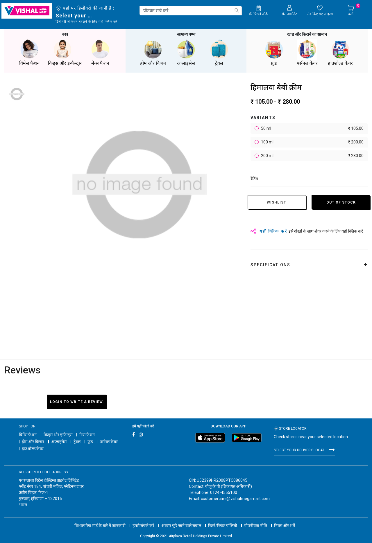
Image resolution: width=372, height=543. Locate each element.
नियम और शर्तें (284, 525)
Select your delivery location (75, 15)
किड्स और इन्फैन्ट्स (58, 434)
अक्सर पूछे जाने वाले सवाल (181, 525)
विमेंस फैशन (28, 434)
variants (263, 117)
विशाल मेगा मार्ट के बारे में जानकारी (100, 525)
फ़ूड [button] (274, 52)
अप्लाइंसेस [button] (186, 52)
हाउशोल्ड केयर (33, 448)
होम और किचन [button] (152, 52)
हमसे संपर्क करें (143, 525)
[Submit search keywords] (236, 10)
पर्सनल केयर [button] (307, 52)
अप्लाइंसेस (59, 441)
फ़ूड (90, 441)
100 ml (312, 142)
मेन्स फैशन (87, 434)
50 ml (312, 128)
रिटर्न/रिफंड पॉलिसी (222, 525)
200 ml (312, 156)
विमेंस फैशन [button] (29, 52)
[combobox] (191, 10)
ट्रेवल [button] (219, 52)
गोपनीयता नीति (255, 525)
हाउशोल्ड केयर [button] (340, 52)
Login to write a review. (77, 402)
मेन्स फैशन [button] (100, 52)
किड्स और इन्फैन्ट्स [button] (65, 52)
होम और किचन (33, 441)
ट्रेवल (77, 441)
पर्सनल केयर (109, 441)
